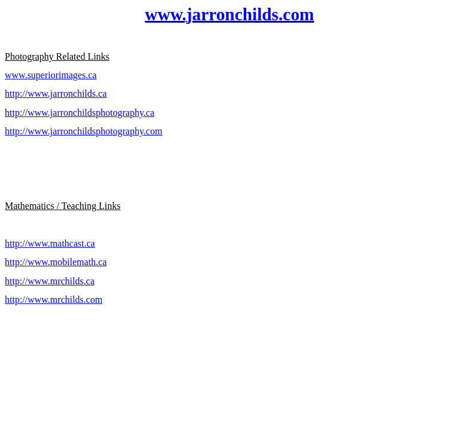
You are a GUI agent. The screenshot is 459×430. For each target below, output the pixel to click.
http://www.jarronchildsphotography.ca (79, 113)
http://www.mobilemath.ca (55, 262)
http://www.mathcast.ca (50, 243)
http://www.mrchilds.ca (49, 281)
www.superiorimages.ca (51, 75)
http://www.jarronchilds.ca (55, 93)
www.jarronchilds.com (229, 14)
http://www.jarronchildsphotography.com (84, 131)
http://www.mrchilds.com (53, 299)
